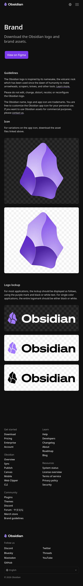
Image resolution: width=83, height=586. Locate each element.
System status (50, 467)
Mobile (8, 476)
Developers (48, 438)
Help (45, 434)
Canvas (8, 472)
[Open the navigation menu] (77, 4)
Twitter (47, 548)
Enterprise (10, 442)
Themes (8, 501)
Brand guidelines (13, 518)
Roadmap (47, 451)
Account (8, 446)
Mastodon (10, 557)
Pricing (8, 438)
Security (47, 484)
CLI (6, 484)
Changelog (48, 442)
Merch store (11, 514)
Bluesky (8, 553)
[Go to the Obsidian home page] (13, 4)
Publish (8, 467)
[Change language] (70, 4)
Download (10, 434)
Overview (9, 459)
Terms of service (51, 476)
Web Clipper (11, 480)
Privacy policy (50, 480)
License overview (52, 472)
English (41, 570)
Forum (8, 509)
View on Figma (16, 55)
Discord (8, 505)
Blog (45, 455)
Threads (47, 553)
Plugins (8, 497)
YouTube (48, 557)
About (45, 446)
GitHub (8, 562)
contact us (18, 112)
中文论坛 (18, 509)
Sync (6, 463)
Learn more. (63, 86)
